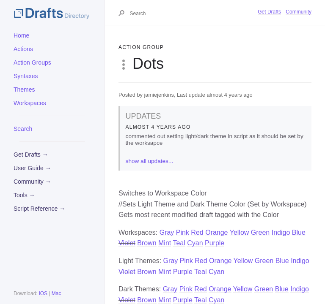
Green (260, 232)
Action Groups (32, 62)
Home (21, 35)
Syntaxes (26, 76)
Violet (126, 243)
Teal (179, 243)
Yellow (239, 232)
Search (23, 128)
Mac (56, 293)
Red (197, 232)
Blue (299, 232)
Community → (32, 181)
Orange (216, 232)
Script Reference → (39, 208)
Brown (146, 243)
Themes (24, 89)
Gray (167, 232)
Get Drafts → (31, 154)
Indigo (281, 232)
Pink (182, 232)
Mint (164, 243)
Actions (23, 49)
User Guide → (32, 168)
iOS (43, 293)
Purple (214, 243)
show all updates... (150, 161)
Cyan (195, 243)
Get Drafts (269, 12)
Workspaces (30, 103)
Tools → (24, 195)
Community (298, 12)
